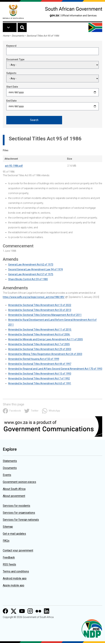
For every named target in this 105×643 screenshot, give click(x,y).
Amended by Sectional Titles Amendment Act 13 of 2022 (39, 305)
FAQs (6, 540)
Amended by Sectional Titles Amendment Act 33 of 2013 (39, 310)
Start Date (12, 86)
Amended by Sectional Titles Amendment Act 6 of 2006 (39, 334)
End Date (11, 100)
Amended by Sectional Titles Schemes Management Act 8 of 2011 (45, 314)
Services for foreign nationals (21, 519)
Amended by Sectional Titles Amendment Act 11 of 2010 (40, 329)
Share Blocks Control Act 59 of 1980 (28, 279)
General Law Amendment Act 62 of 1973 (30, 264)
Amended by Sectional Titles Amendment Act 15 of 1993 (39, 373)
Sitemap (8, 526)
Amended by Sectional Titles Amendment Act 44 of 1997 (39, 363)
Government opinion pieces (19, 482)
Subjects (11, 73)
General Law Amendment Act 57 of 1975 (30, 274)
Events (7, 475)
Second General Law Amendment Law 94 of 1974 (35, 269)
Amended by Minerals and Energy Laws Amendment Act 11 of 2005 (45, 339)
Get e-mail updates (14, 533)
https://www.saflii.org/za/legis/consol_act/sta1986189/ (34, 297)
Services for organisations (19, 512)
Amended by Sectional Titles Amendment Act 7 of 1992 (39, 378)
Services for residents (16, 505)
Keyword (11, 45)
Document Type (15, 59)
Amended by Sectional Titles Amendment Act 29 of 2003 (39, 349)
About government (14, 496)
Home (6, 35)
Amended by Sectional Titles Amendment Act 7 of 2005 (39, 344)
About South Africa (14, 489)
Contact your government (18, 550)
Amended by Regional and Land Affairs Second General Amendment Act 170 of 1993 (55, 368)
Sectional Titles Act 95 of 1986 (43, 35)
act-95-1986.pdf (14, 165)
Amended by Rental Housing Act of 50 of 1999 (33, 359)
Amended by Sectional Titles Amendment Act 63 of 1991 (39, 383)
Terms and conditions (16, 571)
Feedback (9, 557)
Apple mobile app (13, 585)
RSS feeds (9, 564)
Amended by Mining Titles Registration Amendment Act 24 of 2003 (45, 354)
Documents (18, 35)
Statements (10, 461)
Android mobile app (15, 578)
